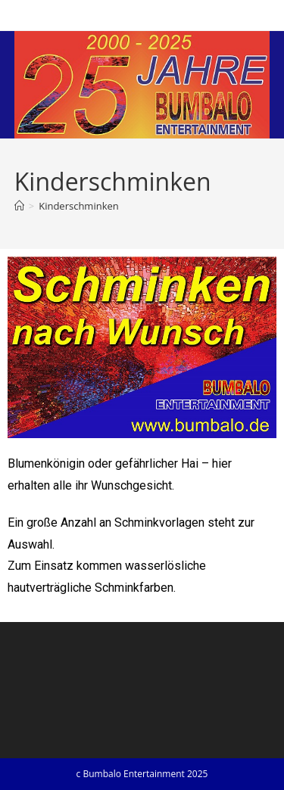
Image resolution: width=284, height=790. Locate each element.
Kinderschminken (79, 206)
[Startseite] (19, 206)
